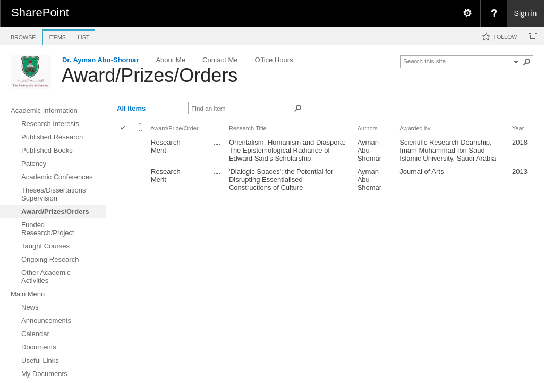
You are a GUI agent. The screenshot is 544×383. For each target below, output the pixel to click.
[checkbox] (123, 128)
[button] (527, 62)
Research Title (248, 128)
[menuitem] (467, 13)
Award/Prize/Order (174, 128)
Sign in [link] (525, 13)
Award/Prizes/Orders (149, 75)
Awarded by (415, 128)
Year (518, 128)
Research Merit (166, 146)
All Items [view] (131, 108)
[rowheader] (125, 150)
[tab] (23, 35)
